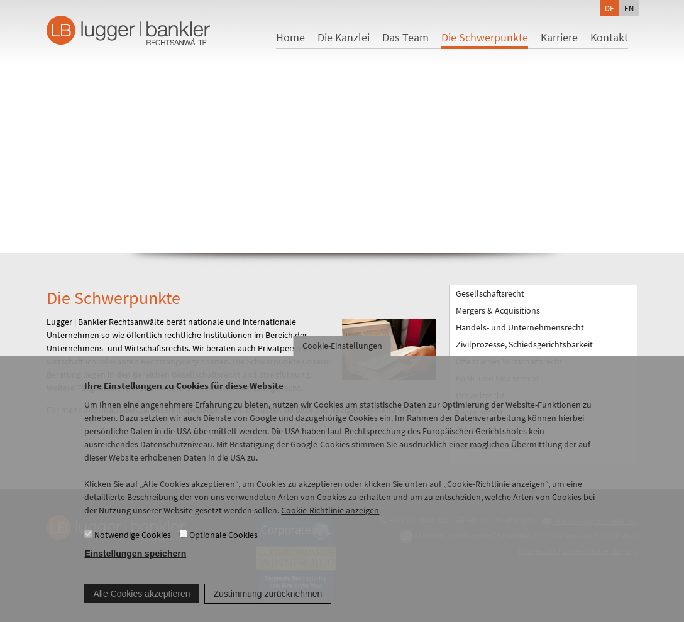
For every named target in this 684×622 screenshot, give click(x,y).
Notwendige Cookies (132, 546)
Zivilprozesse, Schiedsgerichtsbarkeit (524, 344)
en (629, 8)
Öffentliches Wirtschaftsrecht (509, 361)
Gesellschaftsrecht (490, 293)
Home (290, 37)
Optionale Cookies (223, 546)
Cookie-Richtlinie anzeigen (330, 522)
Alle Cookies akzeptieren (141, 606)
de (609, 8)
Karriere (559, 37)
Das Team (405, 37)
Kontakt (609, 37)
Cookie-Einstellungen (342, 358)
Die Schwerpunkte (484, 37)
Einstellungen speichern (135, 566)
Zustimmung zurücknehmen (268, 606)
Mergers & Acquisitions (498, 310)
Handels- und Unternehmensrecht (520, 327)
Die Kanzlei (343, 37)
